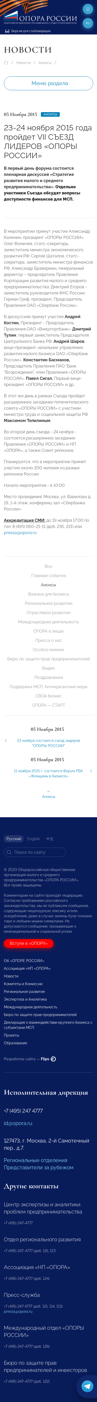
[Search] (35, 852)
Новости (23, 63)
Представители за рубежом (38, 1167)
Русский (13, 839)
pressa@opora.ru (20, 536)
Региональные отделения (35, 1160)
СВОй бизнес (48, 696)
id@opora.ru (18, 1123)
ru (88, 23)
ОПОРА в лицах (48, 631)
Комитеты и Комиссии (23, 984)
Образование (15, 1043)
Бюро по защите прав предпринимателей (48, 659)
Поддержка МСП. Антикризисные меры (48, 686)
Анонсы (45, 63)
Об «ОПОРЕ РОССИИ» (24, 961)
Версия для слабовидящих (28, 31)
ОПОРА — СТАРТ (48, 705)
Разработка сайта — (30, 1059)
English (33, 839)
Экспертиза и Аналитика (25, 999)
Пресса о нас (48, 640)
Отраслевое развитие (49, 612)
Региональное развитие (48, 603)
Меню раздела (50, 83)
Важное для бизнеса (48, 594)
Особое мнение (48, 649)
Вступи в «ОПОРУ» (29, 943)
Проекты (11, 1035)
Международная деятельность (48, 621)
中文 (50, 839)
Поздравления (48, 677)
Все (48, 566)
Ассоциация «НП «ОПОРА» (27, 968)
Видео (48, 668)
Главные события (48, 575)
